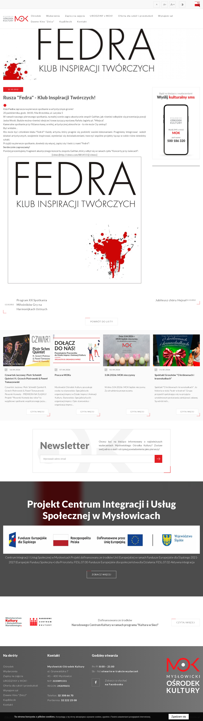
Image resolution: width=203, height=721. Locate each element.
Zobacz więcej (99, 573)
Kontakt (82, 21)
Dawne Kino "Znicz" (42, 21)
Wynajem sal (165, 16)
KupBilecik (65, 21)
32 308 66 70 (66, 695)
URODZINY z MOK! (101, 16)
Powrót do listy (99, 320)
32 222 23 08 (69, 700)
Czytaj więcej (183, 621)
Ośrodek (36, 16)
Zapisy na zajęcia (75, 16)
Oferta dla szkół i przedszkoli (135, 16)
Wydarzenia (53, 16)
